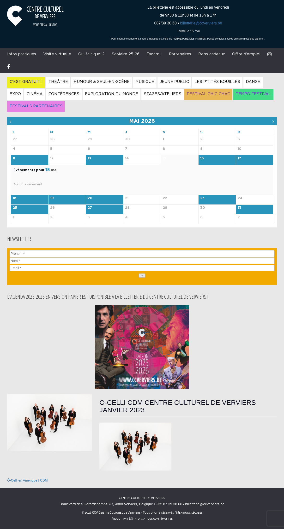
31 (239, 207)
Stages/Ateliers (162, 94)
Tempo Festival (253, 94)
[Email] (142, 268)
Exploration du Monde (111, 94)
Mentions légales (189, 512)
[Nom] (142, 260)
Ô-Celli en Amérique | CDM (27, 480)
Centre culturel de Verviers (142, 498)
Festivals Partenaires (36, 106)
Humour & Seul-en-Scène (102, 82)
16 (202, 158)
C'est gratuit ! (26, 82)
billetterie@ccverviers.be (201, 23)
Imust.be (167, 518)
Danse (253, 82)
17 (239, 158)
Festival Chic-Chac (208, 94)
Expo (15, 94)
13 (89, 158)
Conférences (63, 94)
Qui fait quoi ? (91, 54)
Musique (144, 82)
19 (52, 198)
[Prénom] (142, 253)
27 (90, 207)
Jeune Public (174, 82)
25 (15, 207)
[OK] (142, 275)
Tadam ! (154, 54)
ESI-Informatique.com (144, 518)
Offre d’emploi (246, 54)
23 (202, 198)
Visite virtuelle (57, 54)
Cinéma (35, 94)
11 (14, 158)
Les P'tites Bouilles (217, 82)
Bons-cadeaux (211, 54)
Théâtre (58, 82)
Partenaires (180, 54)
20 (90, 198)
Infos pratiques (21, 54)
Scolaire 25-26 (125, 54)
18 (14, 198)
